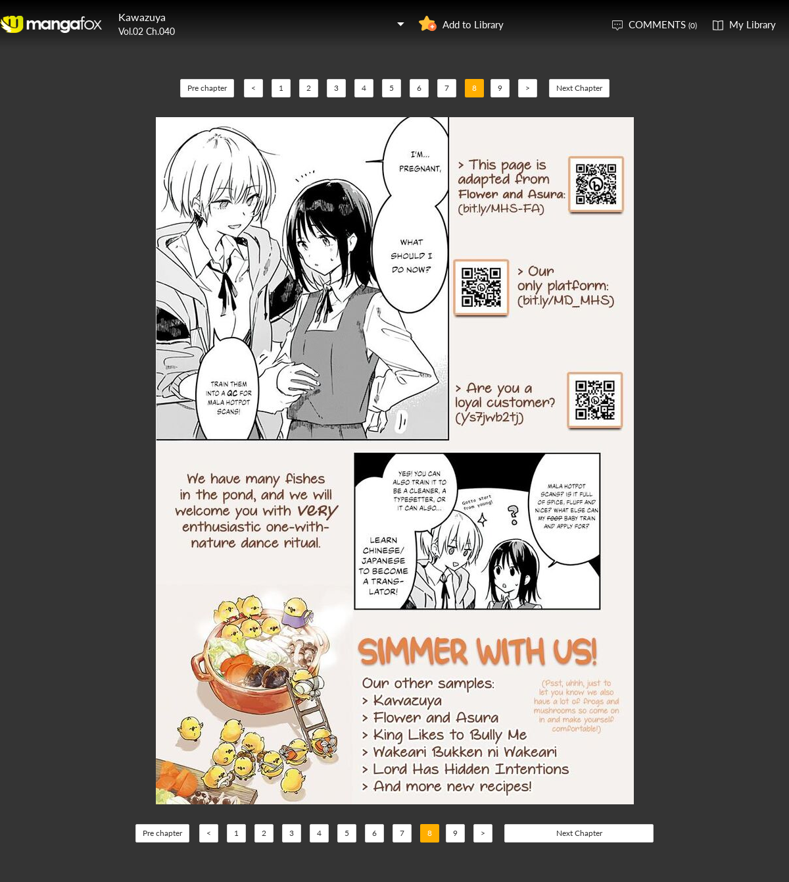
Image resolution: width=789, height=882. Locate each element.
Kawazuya (142, 17)
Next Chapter (579, 88)
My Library (752, 24)
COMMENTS (663, 24)
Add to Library (473, 24)
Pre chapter (207, 88)
